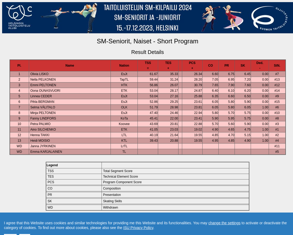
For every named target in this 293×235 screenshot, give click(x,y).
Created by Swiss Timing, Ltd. (207, 219)
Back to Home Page (125, 219)
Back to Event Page (81, 219)
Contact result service (166, 219)
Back (102, 219)
